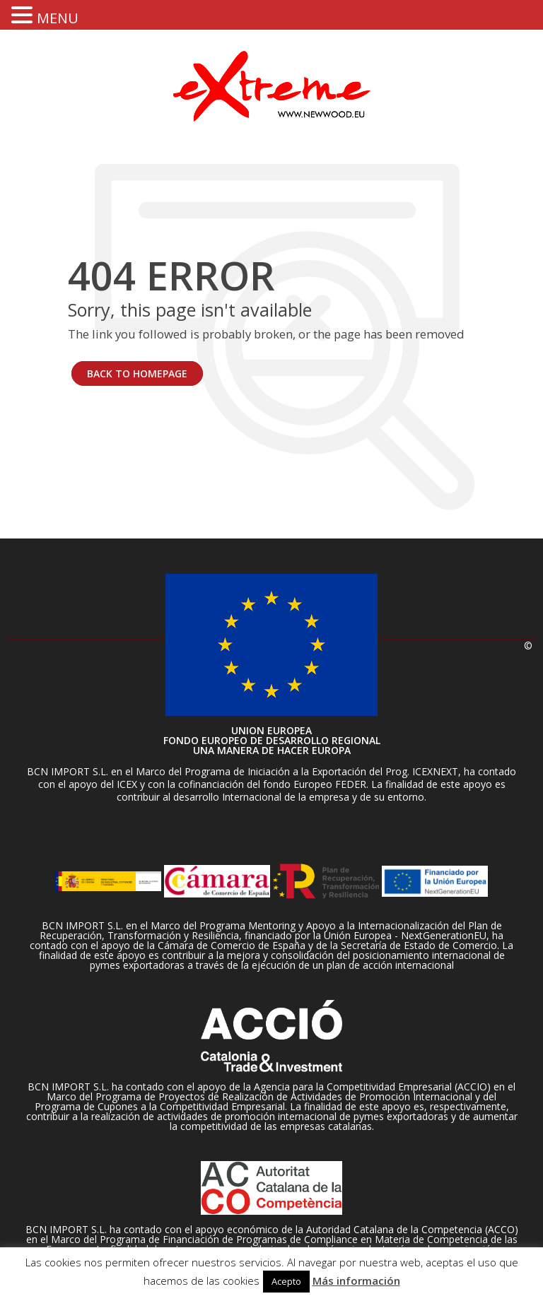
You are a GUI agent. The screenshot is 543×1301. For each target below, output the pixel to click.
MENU (57, 18)
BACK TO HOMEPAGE (137, 373)
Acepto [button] (286, 1281)
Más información (356, 1280)
